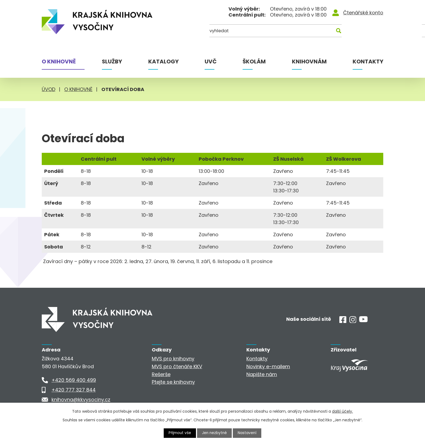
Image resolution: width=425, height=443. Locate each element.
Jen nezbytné (215, 433)
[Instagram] (352, 321)
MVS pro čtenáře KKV (177, 366)
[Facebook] (342, 321)
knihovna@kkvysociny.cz (80, 399)
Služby (112, 61)
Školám (254, 61)
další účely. (342, 411)
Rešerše (161, 374)
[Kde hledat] (357, 31)
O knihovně (59, 61)
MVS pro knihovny (173, 358)
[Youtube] (363, 320)
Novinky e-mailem (268, 366)
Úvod (48, 89)
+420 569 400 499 (73, 380)
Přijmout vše (179, 433)
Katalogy (163, 61)
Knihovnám (309, 61)
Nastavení (248, 433)
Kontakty (368, 61)
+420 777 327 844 (73, 389)
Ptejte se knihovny (173, 382)
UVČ (211, 61)
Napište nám (261, 374)
